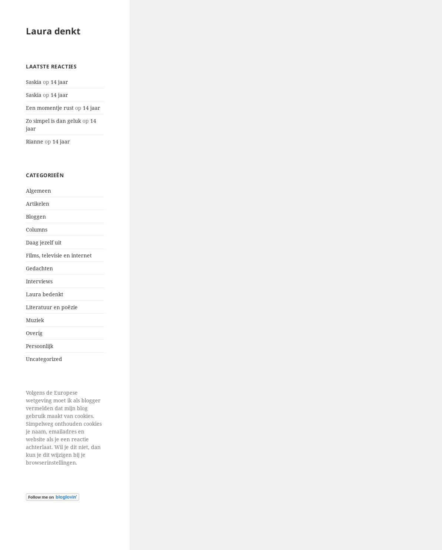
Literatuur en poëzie (52, 307)
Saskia (33, 81)
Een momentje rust (50, 107)
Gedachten (39, 268)
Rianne (34, 141)
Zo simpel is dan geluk (53, 120)
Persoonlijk (39, 346)
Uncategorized (44, 358)
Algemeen (38, 190)
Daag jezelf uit (43, 242)
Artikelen (37, 203)
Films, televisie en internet (59, 255)
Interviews (39, 281)
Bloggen (36, 216)
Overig (34, 333)
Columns (36, 229)
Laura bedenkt (44, 294)
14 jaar (59, 81)
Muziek (35, 320)
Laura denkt (53, 31)
